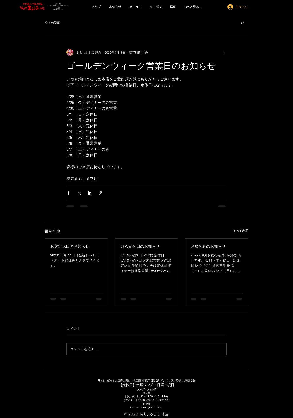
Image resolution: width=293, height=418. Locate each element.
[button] (135, 7)
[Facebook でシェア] (68, 193)
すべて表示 (240, 230)
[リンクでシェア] (100, 193)
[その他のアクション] (224, 52)
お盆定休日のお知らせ (69, 246)
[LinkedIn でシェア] (90, 193)
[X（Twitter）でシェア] (79, 193)
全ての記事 (52, 22)
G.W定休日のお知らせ (140, 246)
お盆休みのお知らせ (208, 246)
